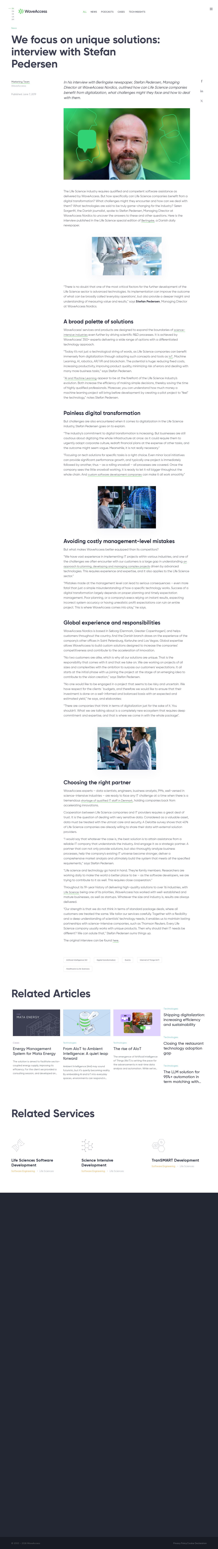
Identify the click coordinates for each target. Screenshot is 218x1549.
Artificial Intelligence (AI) (76, 960)
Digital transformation (106, 960)
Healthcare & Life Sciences (77, 969)
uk (13, 17)
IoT (171, 356)
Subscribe (212, 1517)
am (13, 19)
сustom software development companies (117, 474)
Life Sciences (47, 1175)
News (94, 11)
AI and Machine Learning (82, 378)
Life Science (72, 892)
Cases (121, 11)
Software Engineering (23, 1175)
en (13, 9)
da (13, 11)
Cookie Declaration (197, 1543)
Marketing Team (21, 82)
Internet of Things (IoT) (149, 960)
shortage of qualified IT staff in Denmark (109, 800)
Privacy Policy (180, 1543)
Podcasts (107, 11)
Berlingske (148, 220)
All (85, 11)
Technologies (69, 1052)
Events (127, 960)
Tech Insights (137, 11)
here (116, 940)
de (13, 14)
